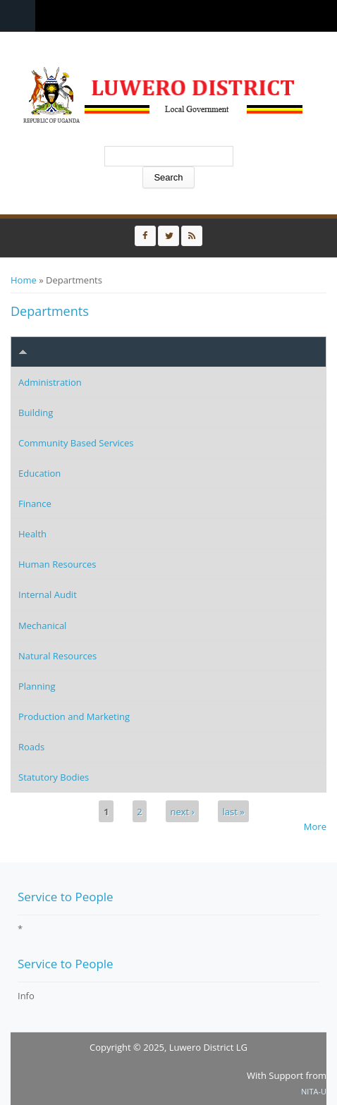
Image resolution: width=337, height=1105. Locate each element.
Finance (34, 503)
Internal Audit (47, 594)
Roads (31, 746)
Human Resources (57, 564)
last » (233, 811)
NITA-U (313, 1091)
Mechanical (42, 625)
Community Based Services (76, 442)
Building (35, 412)
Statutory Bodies (53, 777)
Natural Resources (57, 655)
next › (183, 811)
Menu (17, 16)
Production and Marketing (74, 716)
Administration (50, 382)
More (315, 826)
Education (39, 473)
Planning (37, 686)
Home (24, 280)
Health (32, 533)
